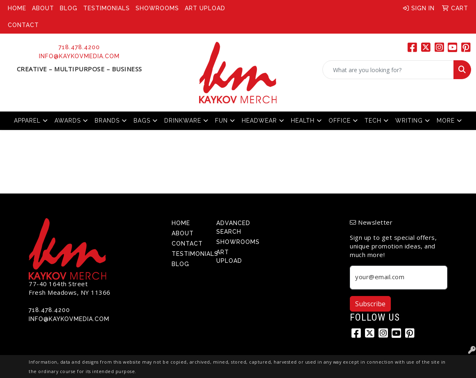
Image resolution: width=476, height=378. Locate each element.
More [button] (446, 120)
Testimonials (106, 8)
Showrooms (157, 8)
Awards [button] (67, 120)
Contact (23, 25)
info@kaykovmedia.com (79, 56)
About (43, 8)
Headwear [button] (259, 120)
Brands (107, 120)
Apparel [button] (27, 120)
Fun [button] (221, 120)
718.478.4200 (79, 47)
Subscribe (370, 303)
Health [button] (303, 120)
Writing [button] (409, 120)
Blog (68, 8)
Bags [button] (142, 120)
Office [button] (340, 120)
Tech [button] (373, 120)
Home (17, 8)
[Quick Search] (388, 69)
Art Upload (205, 8)
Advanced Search (233, 227)
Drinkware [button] (182, 120)
